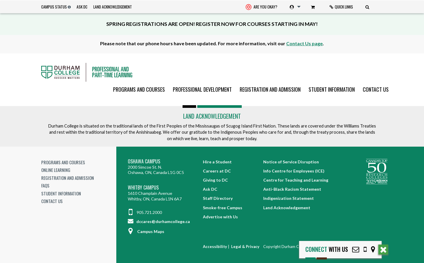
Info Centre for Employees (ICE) (293, 170)
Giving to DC (215, 179)
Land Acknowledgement (112, 7)
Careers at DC (217, 170)
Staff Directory (218, 198)
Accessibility (215, 246)
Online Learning (55, 170)
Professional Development (202, 89)
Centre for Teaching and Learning (295, 179)
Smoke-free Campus (222, 207)
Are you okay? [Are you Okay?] (261, 7)
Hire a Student (217, 161)
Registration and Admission (270, 89)
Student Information (332, 89)
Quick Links (341, 7)
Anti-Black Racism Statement (292, 189)
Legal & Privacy (245, 246)
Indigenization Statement (288, 198)
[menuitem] (261, 7)
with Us (326, 249)
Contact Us (376, 89)
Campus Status (54, 7)
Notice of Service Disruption (291, 161)
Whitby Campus (143, 188)
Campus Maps (146, 231)
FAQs (45, 185)
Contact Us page (304, 43)
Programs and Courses (139, 89)
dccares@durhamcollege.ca (159, 221)
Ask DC (82, 7)
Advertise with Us (220, 216)
